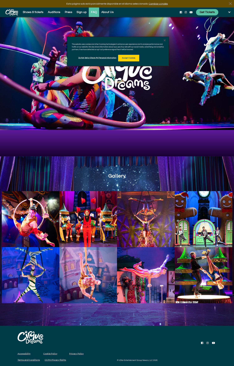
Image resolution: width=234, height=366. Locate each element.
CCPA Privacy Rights (55, 360)
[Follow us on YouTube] (191, 12)
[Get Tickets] (207, 12)
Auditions (54, 12)
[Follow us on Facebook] (180, 12)
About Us (107, 12)
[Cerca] (230, 3)
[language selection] (227, 12)
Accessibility (24, 354)
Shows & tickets (33, 12)
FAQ (94, 12)
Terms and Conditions (29, 360)
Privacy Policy (76, 354)
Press (68, 12)
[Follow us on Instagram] (185, 12)
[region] (118, 51)
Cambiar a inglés (158, 4)
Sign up (82, 12)
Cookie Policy (50, 354)
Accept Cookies (128, 58)
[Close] (164, 40)
